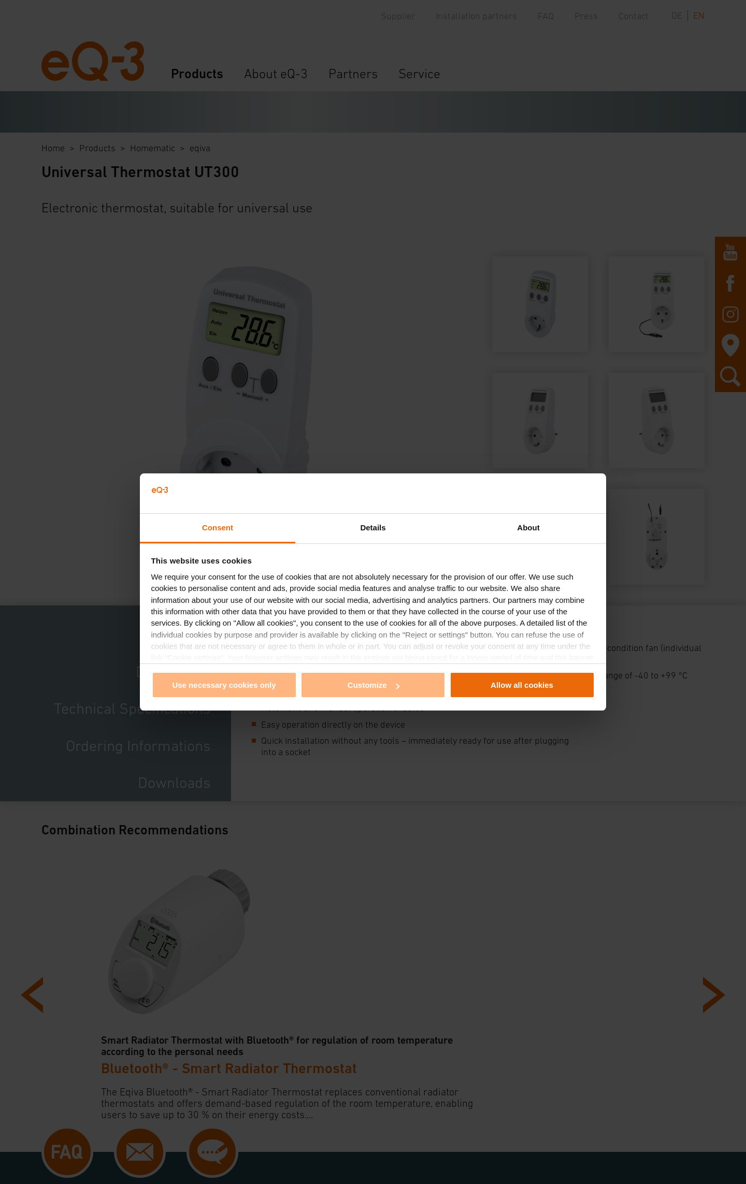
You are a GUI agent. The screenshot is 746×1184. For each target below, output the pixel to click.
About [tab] (528, 527)
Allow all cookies (522, 685)
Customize (373, 685)
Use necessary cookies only (224, 685)
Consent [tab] (217, 527)
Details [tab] (372, 527)
